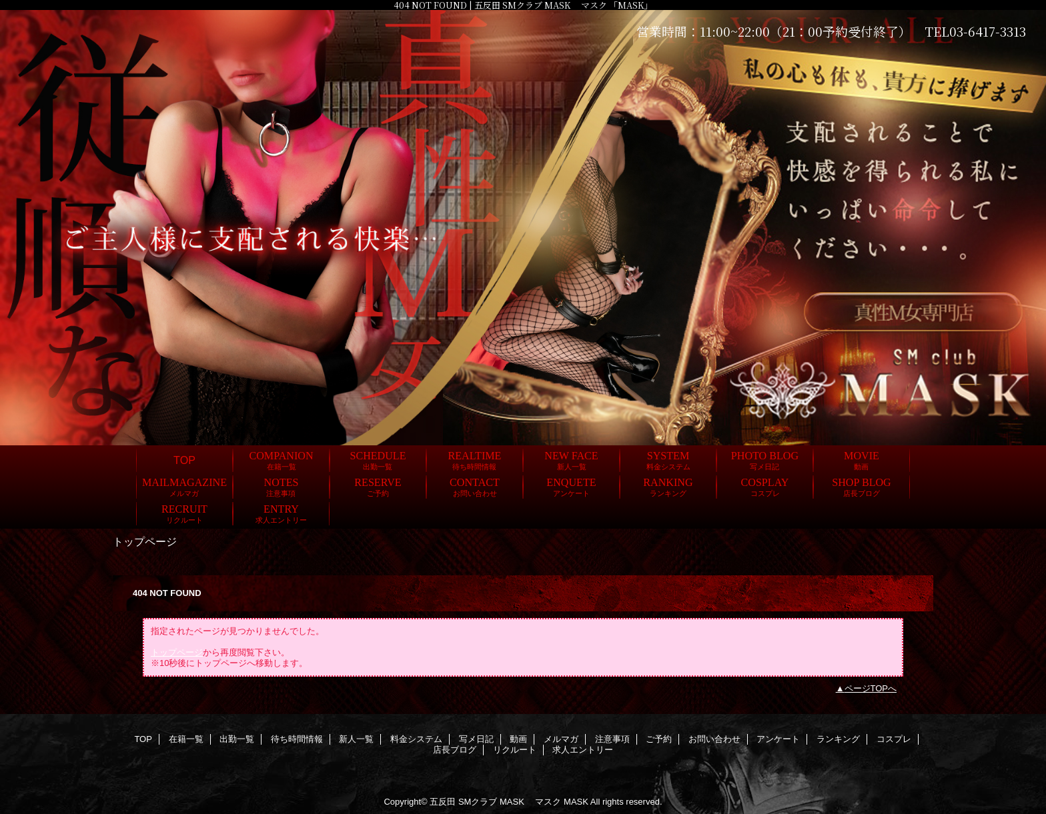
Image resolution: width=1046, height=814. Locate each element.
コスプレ (894, 739)
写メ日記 (476, 739)
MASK (576, 802)
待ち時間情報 (297, 739)
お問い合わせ (714, 739)
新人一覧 (356, 739)
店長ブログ (454, 750)
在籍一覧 (186, 739)
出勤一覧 (236, 739)
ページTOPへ (871, 688)
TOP (184, 460)
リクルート (514, 750)
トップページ (177, 652)
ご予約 (659, 739)
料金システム (416, 739)
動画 (518, 739)
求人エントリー (582, 750)
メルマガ (561, 739)
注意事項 (612, 739)
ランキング (838, 739)
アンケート (778, 739)
